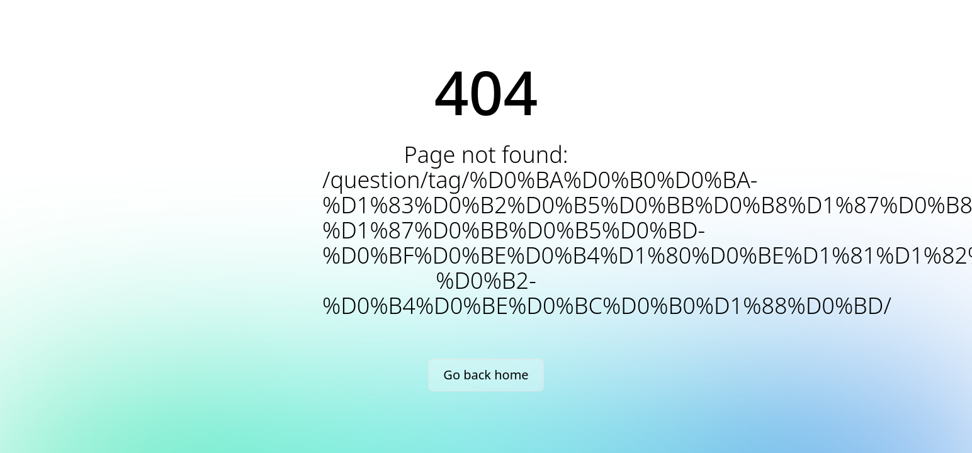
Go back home (485, 374)
